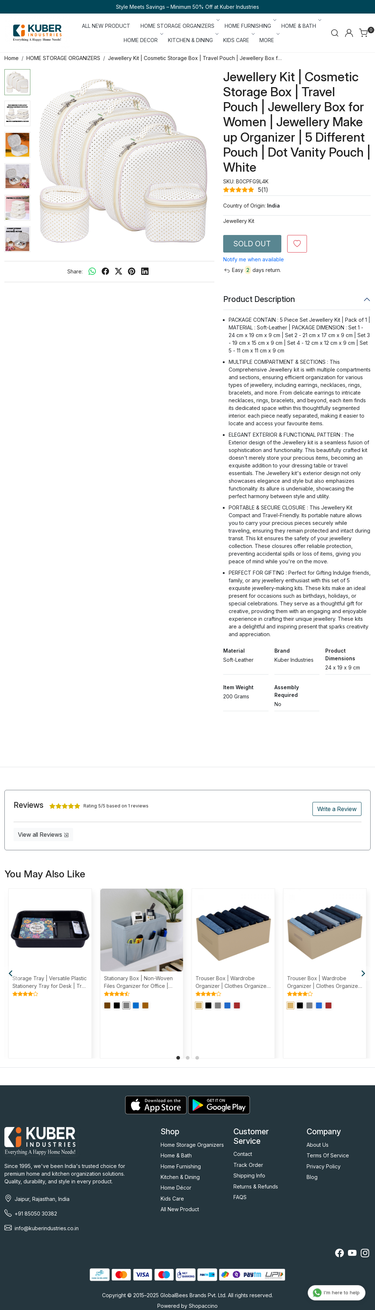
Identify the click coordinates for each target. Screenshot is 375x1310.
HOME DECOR (143, 40)
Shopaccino (203, 1306)
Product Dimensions (340, 654)
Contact (242, 1154)
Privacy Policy (324, 1166)
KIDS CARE (238, 40)
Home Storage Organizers (192, 1145)
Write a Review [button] (337, 809)
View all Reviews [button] (43, 834)
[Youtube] (352, 1254)
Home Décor (176, 1187)
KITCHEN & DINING (192, 40)
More (268, 40)
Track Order (248, 1165)
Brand (282, 650)
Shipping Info (249, 1175)
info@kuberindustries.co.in (47, 1228)
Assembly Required (286, 691)
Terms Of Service (328, 1155)
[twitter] (118, 271)
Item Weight (238, 687)
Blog (312, 1177)
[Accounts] (349, 33)
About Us (318, 1145)
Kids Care (172, 1198)
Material (234, 650)
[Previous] (11, 973)
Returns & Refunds (255, 1186)
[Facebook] (339, 1254)
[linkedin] (144, 271)
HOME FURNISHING (250, 26)
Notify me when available (253, 259)
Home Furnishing (181, 1166)
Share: (75, 271)
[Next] (363, 973)
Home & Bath (176, 1155)
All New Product (180, 1209)
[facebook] (105, 271)
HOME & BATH (300, 26)
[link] (334, 33)
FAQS (240, 1197)
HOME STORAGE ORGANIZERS (179, 26)
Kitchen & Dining (180, 1177)
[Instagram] (365, 1254)
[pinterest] (131, 271)
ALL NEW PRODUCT (106, 26)
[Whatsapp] (92, 271)
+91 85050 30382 (36, 1213)
